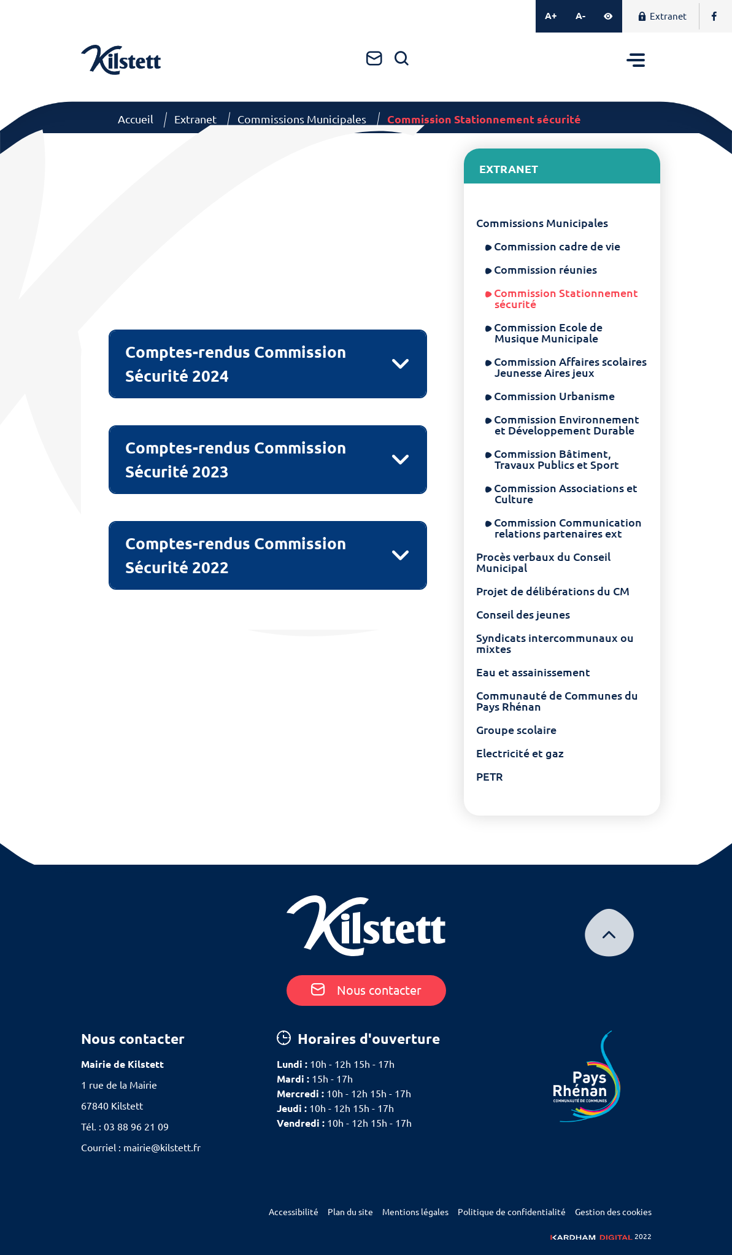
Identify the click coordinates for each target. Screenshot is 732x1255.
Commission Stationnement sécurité (566, 298)
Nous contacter (366, 990)
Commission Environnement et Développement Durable (567, 424)
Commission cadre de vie (557, 246)
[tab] (268, 364)
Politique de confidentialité (512, 1212)
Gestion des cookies (613, 1212)
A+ (551, 15)
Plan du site (350, 1212)
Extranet (662, 16)
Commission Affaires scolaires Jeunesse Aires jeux (571, 367)
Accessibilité (293, 1212)
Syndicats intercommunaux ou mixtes (555, 643)
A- (580, 15)
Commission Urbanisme (555, 396)
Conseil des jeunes (523, 614)
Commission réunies (546, 269)
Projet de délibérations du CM (553, 591)
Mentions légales (415, 1212)
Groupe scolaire (516, 730)
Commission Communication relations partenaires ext (568, 527)
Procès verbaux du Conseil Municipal (543, 562)
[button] (268, 364)
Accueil (135, 119)
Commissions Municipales (301, 119)
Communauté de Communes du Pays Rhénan (557, 700)
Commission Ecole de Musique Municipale (549, 332)
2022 (601, 1236)
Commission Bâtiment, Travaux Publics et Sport (557, 459)
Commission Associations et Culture (566, 493)
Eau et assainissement (533, 672)
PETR (489, 776)
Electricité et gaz (520, 753)
